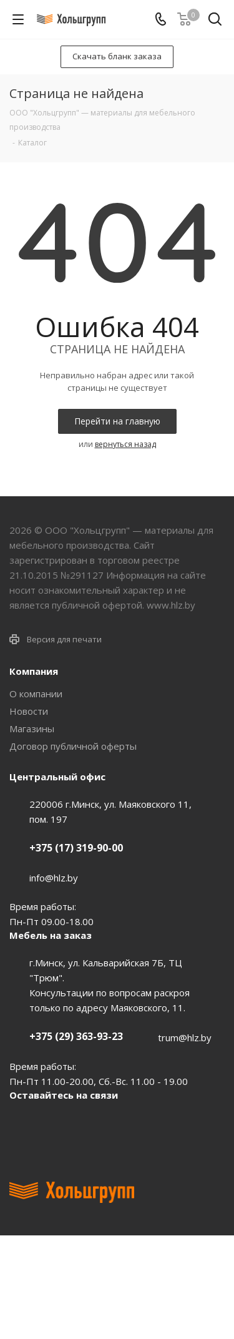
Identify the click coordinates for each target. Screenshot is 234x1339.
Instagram (84, 1123)
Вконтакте (21, 1123)
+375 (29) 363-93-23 (76, 1036)
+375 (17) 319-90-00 (76, 848)
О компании (35, 693)
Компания (33, 671)
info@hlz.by (53, 877)
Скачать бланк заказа (117, 56)
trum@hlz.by (185, 1037)
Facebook (53, 1123)
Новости (28, 711)
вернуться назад (125, 444)
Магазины (31, 728)
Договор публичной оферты (73, 746)
